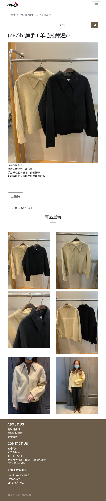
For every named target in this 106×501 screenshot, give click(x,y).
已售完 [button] (15, 196)
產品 (12, 15)
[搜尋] (94, 25)
